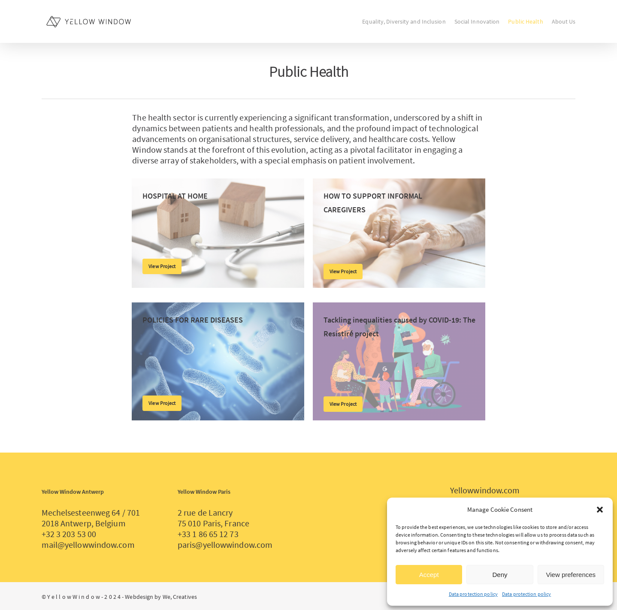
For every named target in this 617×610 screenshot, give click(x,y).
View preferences (571, 574)
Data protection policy (473, 594)
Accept (429, 574)
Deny (499, 574)
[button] (600, 509)
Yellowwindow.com (485, 490)
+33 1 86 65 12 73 (208, 533)
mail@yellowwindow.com (88, 544)
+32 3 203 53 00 (69, 533)
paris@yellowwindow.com (225, 544)
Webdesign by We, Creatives (161, 597)
